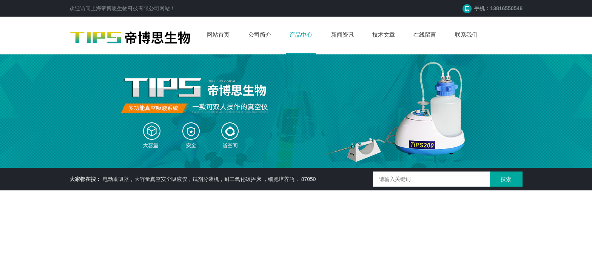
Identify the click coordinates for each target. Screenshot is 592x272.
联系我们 (466, 34)
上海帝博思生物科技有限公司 (125, 8)
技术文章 (383, 34)
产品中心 (301, 34)
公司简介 (259, 34)
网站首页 (218, 34)
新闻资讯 (342, 34)
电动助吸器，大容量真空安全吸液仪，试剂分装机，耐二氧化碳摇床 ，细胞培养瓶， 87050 (209, 179)
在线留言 (424, 34)
